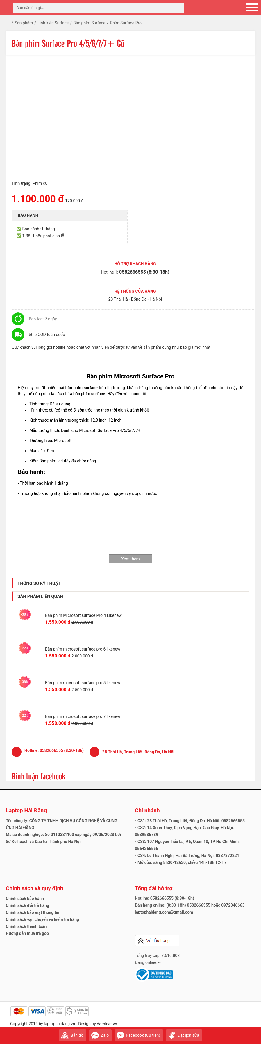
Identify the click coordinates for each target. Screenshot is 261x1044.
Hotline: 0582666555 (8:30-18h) (164, 898)
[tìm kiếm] (178, 8)
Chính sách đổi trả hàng (27, 905)
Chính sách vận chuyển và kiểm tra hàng (42, 919)
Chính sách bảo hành (25, 898)
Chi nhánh (147, 810)
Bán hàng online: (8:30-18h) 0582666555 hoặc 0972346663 (189, 905)
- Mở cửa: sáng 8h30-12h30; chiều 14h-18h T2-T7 (180, 862)
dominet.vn (107, 1024)
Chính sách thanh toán (26, 926)
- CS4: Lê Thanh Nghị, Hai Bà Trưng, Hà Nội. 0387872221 (187, 855)
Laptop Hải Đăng (26, 810)
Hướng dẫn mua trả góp (27, 933)
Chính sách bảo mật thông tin (32, 912)
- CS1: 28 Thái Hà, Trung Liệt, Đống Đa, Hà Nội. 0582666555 (190, 820)
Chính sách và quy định (34, 888)
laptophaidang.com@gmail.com (164, 912)
